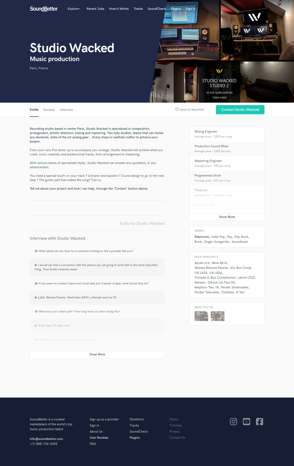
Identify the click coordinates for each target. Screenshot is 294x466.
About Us (96, 432)
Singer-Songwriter (216, 242)
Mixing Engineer (206, 132)
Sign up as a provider (104, 419)
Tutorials (176, 426)
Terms (174, 419)
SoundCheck (157, 9)
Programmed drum (208, 176)
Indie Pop (218, 237)
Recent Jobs (95, 9)
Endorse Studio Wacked (142, 223)
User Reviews (99, 438)
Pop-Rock (241, 237)
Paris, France (39, 68)
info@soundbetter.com (46, 439)
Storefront (137, 419)
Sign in (190, 9)
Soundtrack (240, 242)
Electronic (202, 237)
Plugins (176, 9)
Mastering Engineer (208, 161)
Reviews (49, 110)
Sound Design (204, 205)
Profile (34, 110)
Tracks (138, 9)
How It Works (119, 9)
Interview (66, 110)
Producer (201, 190)
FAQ (93, 444)
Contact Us (177, 438)
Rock (198, 242)
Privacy (175, 432)
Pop (229, 237)
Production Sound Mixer (212, 146)
